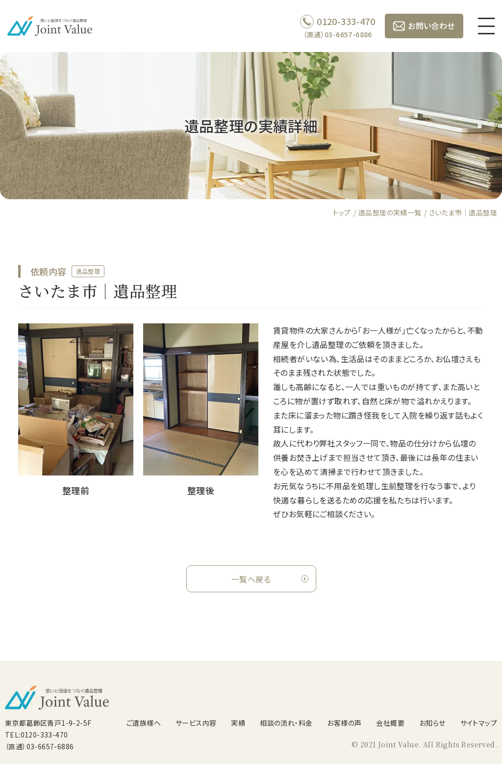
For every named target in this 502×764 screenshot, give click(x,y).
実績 (238, 722)
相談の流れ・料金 (286, 722)
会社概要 (390, 722)
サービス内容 (196, 722)
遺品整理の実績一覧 (390, 212)
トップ (342, 212)
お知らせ (432, 722)
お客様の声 (344, 722)
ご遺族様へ (143, 722)
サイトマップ (478, 722)
